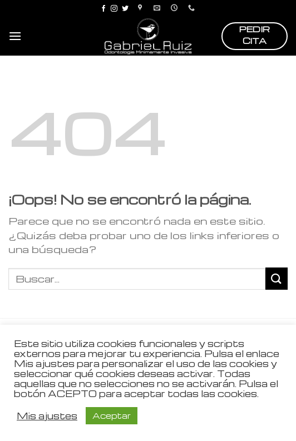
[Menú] (15, 35)
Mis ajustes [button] (47, 416)
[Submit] (276, 278)
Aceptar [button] (111, 415)
